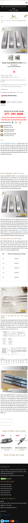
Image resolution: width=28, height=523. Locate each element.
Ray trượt (8, 20)
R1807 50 (20, 102)
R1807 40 (14, 102)
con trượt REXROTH (22, 230)
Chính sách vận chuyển (6, 475)
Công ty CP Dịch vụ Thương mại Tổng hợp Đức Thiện (13, 459)
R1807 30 (8, 102)
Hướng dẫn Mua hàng (8, 96)
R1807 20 (3, 102)
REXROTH (22, 248)
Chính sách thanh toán (6, 473)
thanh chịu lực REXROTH (18, 325)
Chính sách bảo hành (6, 480)
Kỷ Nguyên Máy (7, 504)
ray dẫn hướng (16, 179)
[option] (14, 40)
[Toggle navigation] (2, 16)
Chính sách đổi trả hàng (6, 478)
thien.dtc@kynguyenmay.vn (10, 496)
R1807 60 (3, 105)
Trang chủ (3, 20)
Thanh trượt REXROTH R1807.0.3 (9, 143)
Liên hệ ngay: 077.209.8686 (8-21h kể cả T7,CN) (12, 465)
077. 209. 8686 (13, 10)
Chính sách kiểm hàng (6, 484)
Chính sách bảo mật (5, 482)
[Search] (26, 2)
